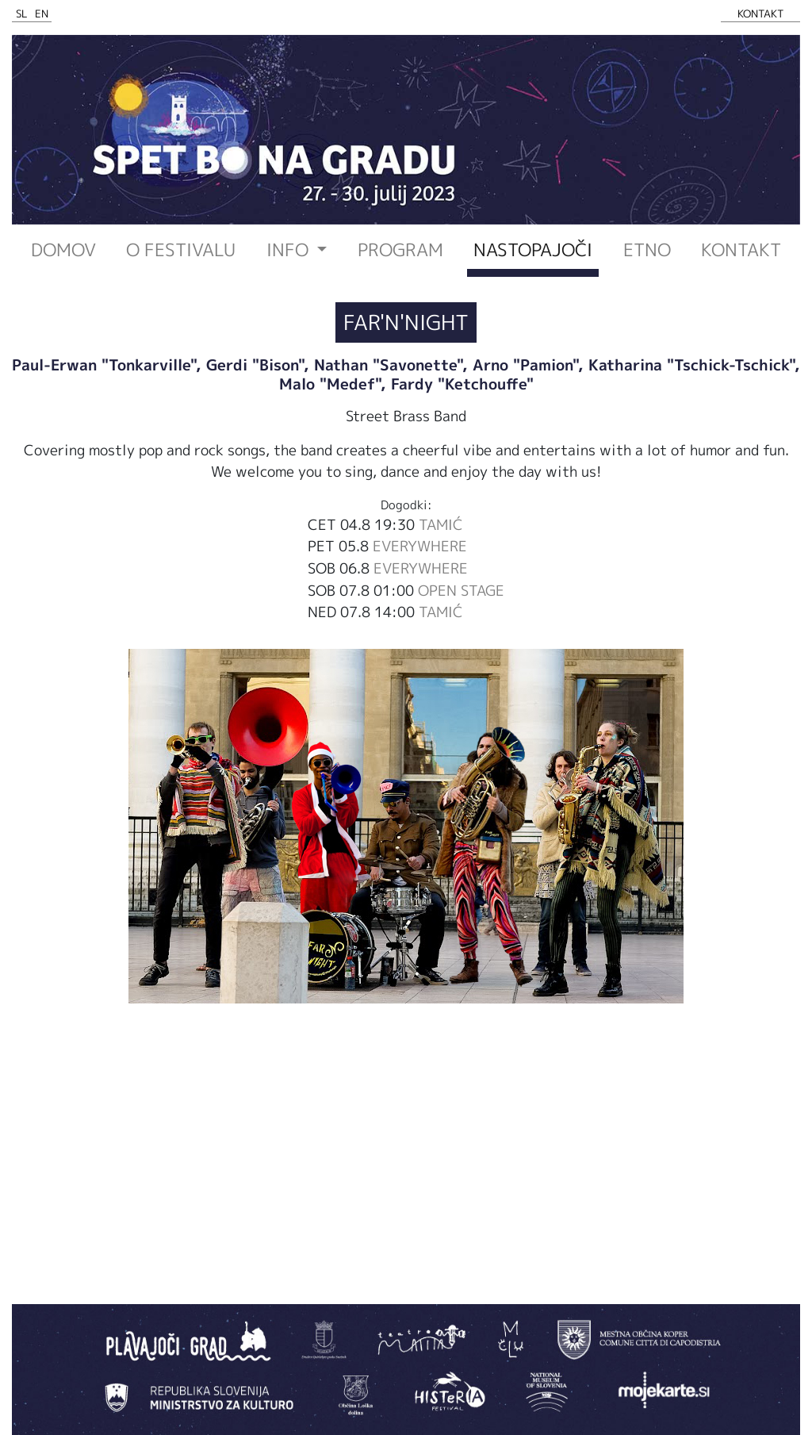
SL (22, 13)
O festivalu (181, 250)
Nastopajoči (532, 250)
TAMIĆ (441, 524)
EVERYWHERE (420, 545)
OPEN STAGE (461, 590)
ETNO (647, 250)
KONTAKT (760, 13)
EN (41, 13)
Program (400, 250)
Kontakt (741, 250)
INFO (289, 250)
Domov (63, 250)
